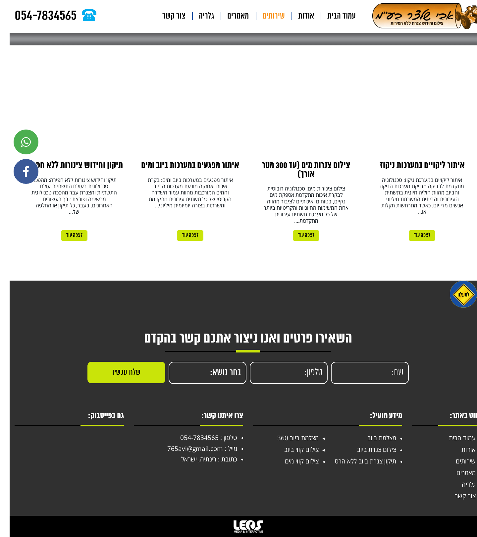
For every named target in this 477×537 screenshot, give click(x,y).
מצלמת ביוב (372, 438)
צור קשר (200, 16)
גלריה (226, 16)
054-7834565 (190, 438)
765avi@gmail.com (185, 449)
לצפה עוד (412, 235)
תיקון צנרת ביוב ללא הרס (356, 461)
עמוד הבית (335, 16)
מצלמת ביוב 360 (288, 438)
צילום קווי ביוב (292, 449)
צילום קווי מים (292, 461)
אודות (306, 16)
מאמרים (251, 16)
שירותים (280, 16)
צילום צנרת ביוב (367, 449)
